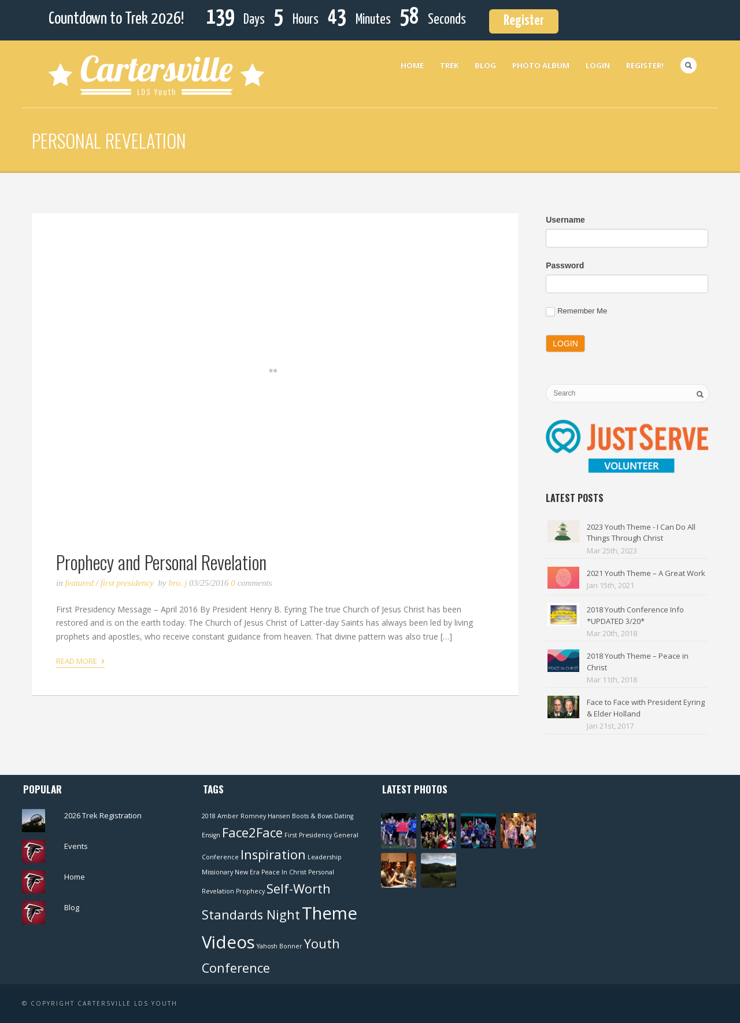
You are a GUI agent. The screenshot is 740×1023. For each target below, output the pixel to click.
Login (598, 65)
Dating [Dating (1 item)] (343, 816)
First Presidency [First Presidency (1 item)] (308, 835)
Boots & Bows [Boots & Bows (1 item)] (312, 816)
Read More (80, 660)
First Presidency (127, 583)
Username (565, 219)
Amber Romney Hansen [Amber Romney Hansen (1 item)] (253, 816)
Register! (645, 65)
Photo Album (540, 65)
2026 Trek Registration (103, 815)
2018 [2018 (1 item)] (209, 816)
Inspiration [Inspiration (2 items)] (273, 854)
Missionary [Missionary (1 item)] (217, 872)
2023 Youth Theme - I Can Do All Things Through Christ (641, 533)
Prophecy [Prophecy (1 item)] (250, 891)
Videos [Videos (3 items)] (228, 942)
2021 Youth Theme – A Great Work (646, 573)
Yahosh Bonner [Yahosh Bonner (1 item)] (279, 946)
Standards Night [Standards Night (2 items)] (251, 914)
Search (688, 65)
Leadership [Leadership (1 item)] (325, 857)
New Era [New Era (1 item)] (247, 872)
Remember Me (576, 311)
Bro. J (178, 583)
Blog (485, 65)
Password (565, 265)
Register (524, 21)
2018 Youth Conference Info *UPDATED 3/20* (635, 615)
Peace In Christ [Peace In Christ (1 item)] (283, 872)
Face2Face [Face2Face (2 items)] (252, 832)
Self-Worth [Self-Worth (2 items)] (299, 888)
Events (76, 846)
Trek (449, 65)
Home (412, 65)
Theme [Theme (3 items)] (329, 913)
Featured (79, 583)
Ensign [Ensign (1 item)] (211, 835)
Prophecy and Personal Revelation (161, 561)
